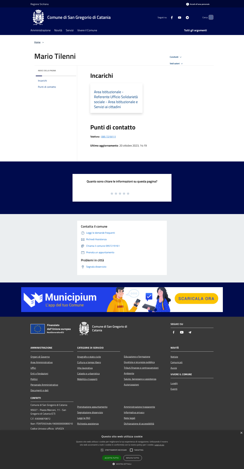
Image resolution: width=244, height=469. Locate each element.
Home (37, 42)
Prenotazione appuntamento (92, 407)
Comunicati (177, 362)
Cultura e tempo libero (89, 362)
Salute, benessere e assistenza (140, 379)
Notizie (174, 357)
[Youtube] (174, 17)
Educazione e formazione (137, 356)
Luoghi (174, 383)
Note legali (129, 418)
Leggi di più (159, 445)
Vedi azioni (177, 63)
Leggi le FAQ (83, 418)
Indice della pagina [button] (47, 70)
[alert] (122, 449)
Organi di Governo (40, 357)
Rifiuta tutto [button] (132, 458)
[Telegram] (182, 17)
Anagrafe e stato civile (89, 357)
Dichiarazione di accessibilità (139, 423)
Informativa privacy (134, 412)
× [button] (241, 433)
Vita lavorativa (85, 368)
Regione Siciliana (39, 4)
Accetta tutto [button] (112, 458)
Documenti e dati (39, 390)
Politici (34, 379)
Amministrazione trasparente (139, 407)
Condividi (176, 57)
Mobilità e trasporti (87, 379)
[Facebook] (166, 17)
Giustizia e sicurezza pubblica (139, 362)
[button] (122, 463)
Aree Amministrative (41, 362)
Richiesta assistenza (88, 423)
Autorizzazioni (131, 384)
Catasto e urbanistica (88, 373)
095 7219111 (108, 136)
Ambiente (129, 373)
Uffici (33, 368)
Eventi (174, 389)
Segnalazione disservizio (90, 412)
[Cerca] (210, 17)
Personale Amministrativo (44, 385)
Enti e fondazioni (39, 373)
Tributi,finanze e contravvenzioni (141, 368)
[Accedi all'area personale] (198, 4)
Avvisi (174, 368)
